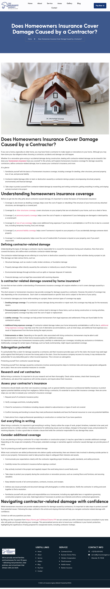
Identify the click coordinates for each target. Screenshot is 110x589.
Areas (60, 3)
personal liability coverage (26, 231)
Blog (79, 3)
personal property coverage (27, 215)
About (39, 3)
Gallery (69, 3)
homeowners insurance (17, 161)
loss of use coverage (24, 223)
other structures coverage (26, 210)
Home (30, 3)
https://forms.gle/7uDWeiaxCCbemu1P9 (41, 520)
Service (49, 3)
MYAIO (69, 583)
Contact (54, 8)
